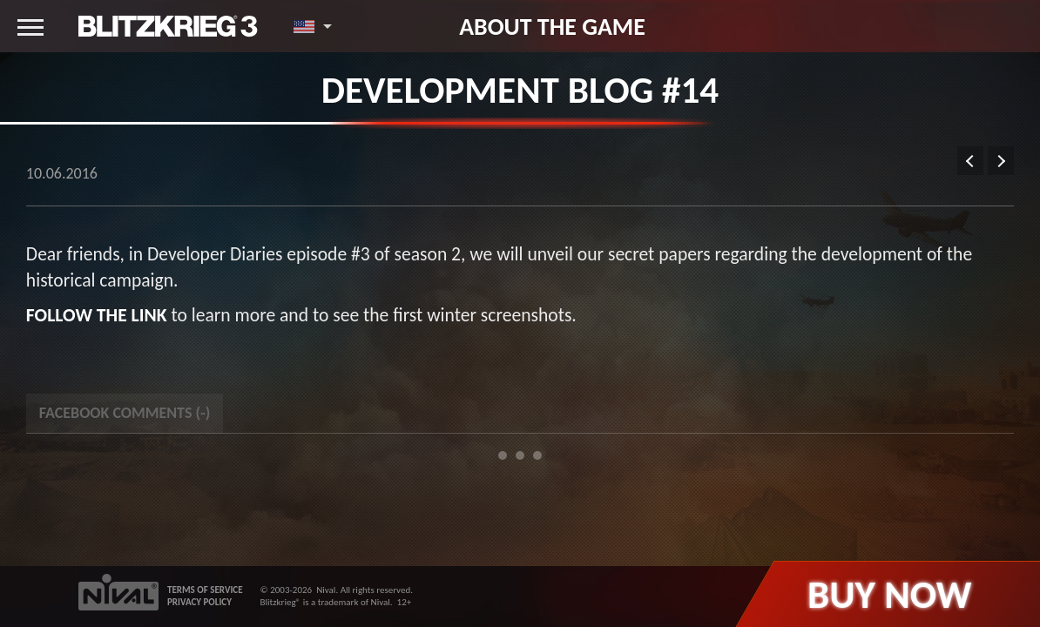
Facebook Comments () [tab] (124, 412)
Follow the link (96, 315)
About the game (552, 26)
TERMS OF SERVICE (205, 590)
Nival (325, 590)
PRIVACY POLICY (199, 602)
